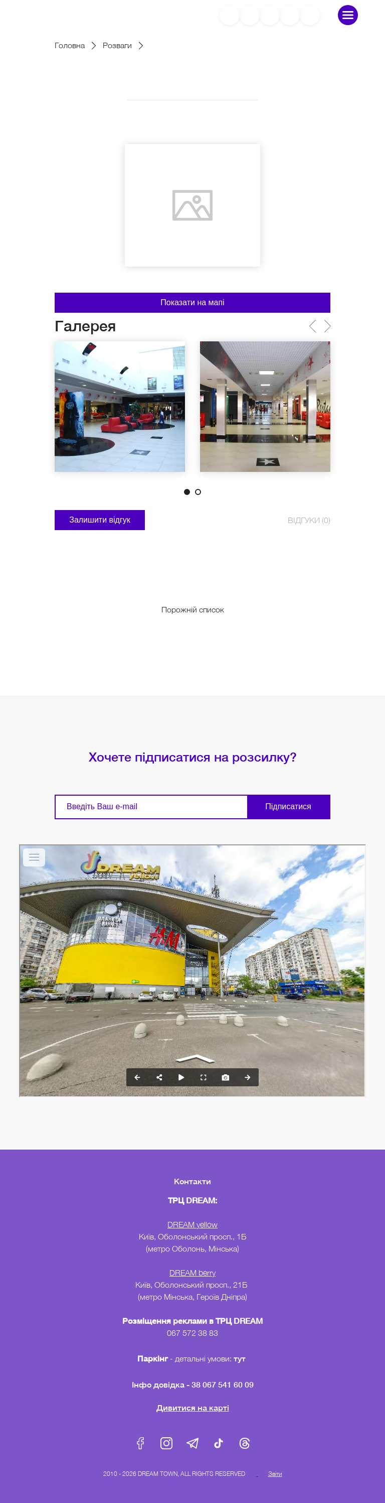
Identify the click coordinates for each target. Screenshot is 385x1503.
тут (241, 1358)
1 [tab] (187, 492)
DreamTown (58, 15)
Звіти (275, 1473)
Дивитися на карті (192, 1407)
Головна (70, 45)
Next (327, 326)
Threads (244, 1443)
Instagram (166, 1443)
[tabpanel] (119, 406)
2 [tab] (198, 492)
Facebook (140, 1443)
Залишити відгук (99, 520)
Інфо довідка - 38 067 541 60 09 (193, 1384)
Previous (312, 326)
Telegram (192, 1443)
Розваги (117, 45)
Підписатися (288, 806)
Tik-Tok (218, 1443)
